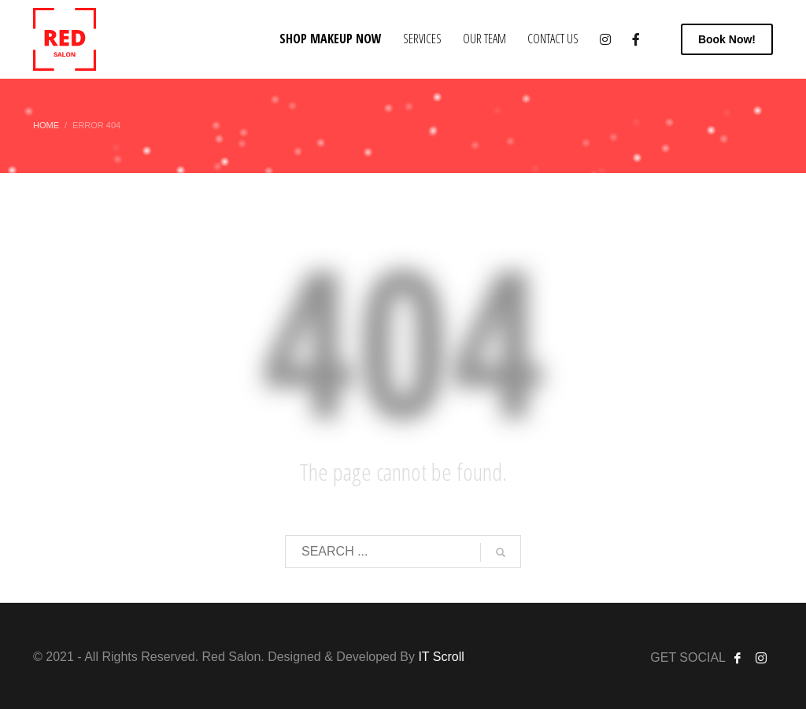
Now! (727, 39)
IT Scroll (441, 656)
